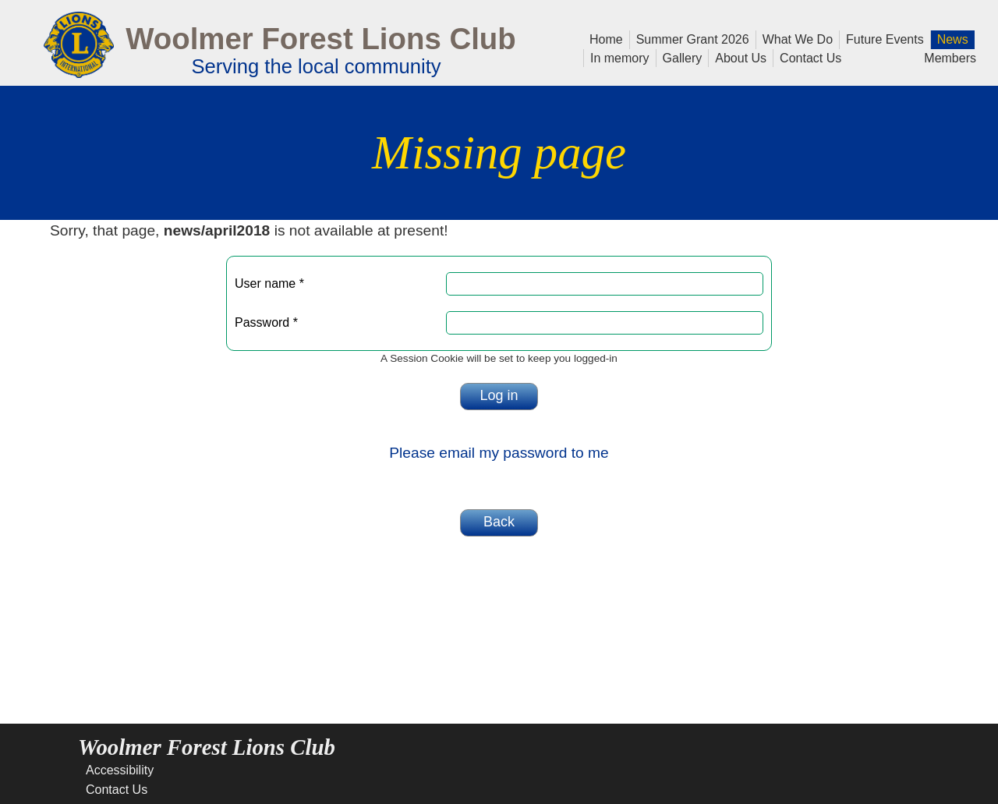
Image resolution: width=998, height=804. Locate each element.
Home (606, 38)
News (949, 38)
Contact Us (807, 57)
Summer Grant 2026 (689, 38)
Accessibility (120, 770)
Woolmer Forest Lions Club (321, 38)
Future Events (882, 38)
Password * (266, 322)
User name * (269, 283)
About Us (737, 57)
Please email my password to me (499, 453)
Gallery (679, 57)
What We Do (794, 38)
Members (950, 57)
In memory (620, 57)
